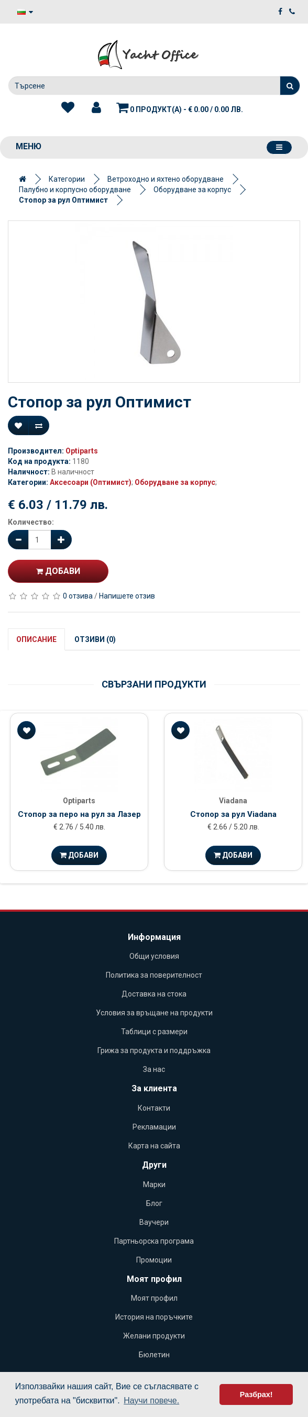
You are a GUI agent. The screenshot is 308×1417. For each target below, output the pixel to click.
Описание (36, 639)
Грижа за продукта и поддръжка (154, 1050)
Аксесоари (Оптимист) (90, 482)
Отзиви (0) (95, 639)
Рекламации (154, 1127)
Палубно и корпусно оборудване (75, 189)
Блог (154, 1203)
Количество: (31, 522)
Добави (58, 571)
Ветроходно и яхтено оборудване (165, 179)
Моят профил (154, 1298)
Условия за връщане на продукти (154, 1013)
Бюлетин (154, 1354)
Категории (67, 179)
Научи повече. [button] (151, 1400)
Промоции (154, 1260)
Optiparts (81, 451)
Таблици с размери (154, 1031)
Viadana (233, 800)
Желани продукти (154, 1336)
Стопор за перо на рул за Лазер (79, 814)
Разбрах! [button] (256, 1394)
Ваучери (154, 1222)
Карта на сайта (154, 1146)
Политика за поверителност (154, 975)
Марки (154, 1184)
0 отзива (78, 596)
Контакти (154, 1108)
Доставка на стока (154, 994)
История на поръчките (154, 1317)
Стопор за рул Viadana (233, 814)
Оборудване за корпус (192, 189)
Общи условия (154, 956)
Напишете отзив (127, 596)
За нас (154, 1069)
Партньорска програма (154, 1241)
